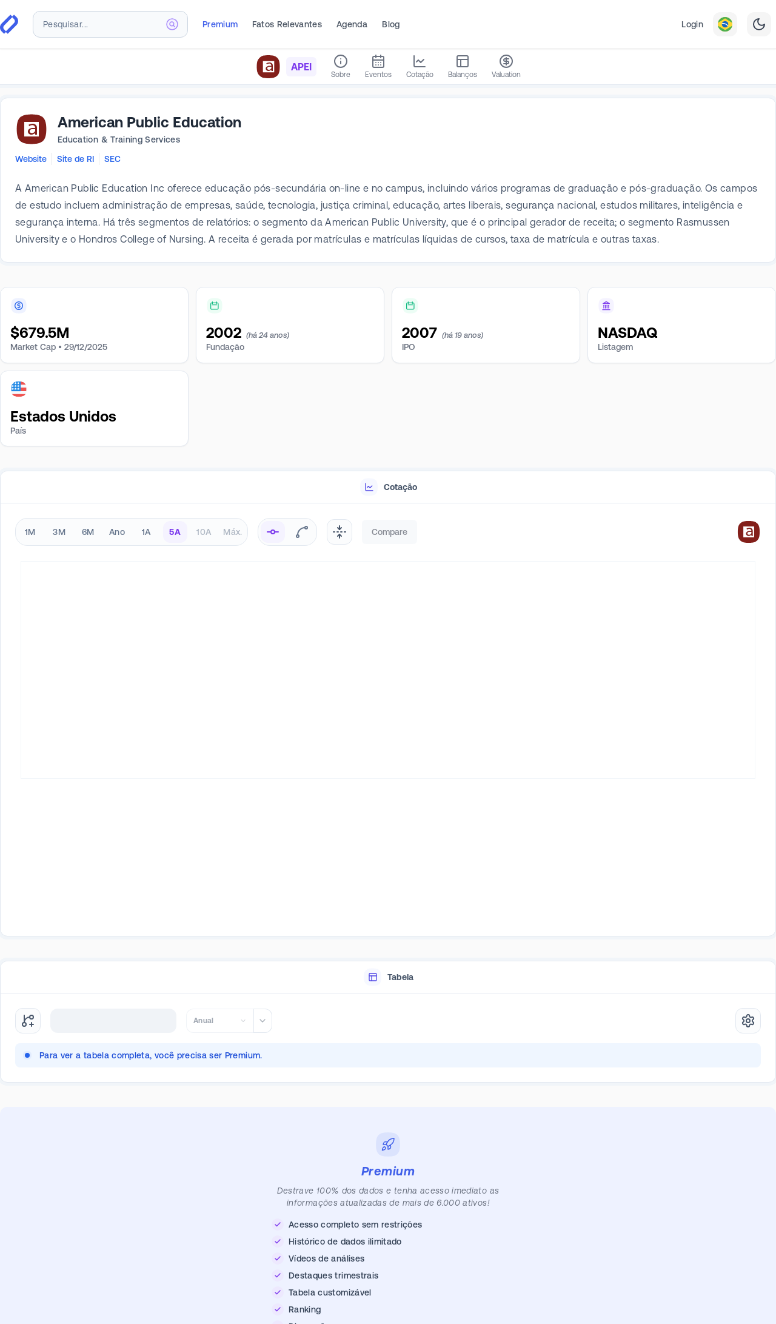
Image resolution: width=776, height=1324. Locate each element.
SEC (112, 159)
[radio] (273, 532)
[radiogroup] (131, 532)
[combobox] (110, 24)
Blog (391, 24)
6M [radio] (88, 532)
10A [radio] (203, 532)
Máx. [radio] (232, 532)
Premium (220, 24)
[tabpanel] (388, 720)
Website (31, 159)
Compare (389, 532)
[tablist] (388, 487)
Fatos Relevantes (287, 24)
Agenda (351, 24)
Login (692, 24)
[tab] (388, 487)
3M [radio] (59, 532)
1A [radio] (146, 532)
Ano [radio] (117, 532)
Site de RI (75, 159)
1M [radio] (30, 532)
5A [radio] (175, 532)
